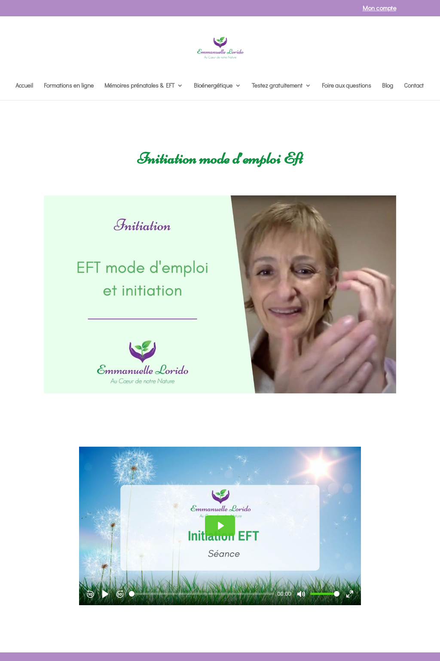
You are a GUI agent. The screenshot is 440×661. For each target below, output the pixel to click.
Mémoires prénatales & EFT (139, 85)
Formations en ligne (69, 85)
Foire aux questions (346, 85)
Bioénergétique (213, 85)
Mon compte (379, 8)
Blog (387, 85)
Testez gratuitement (277, 85)
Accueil (24, 85)
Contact (414, 85)
